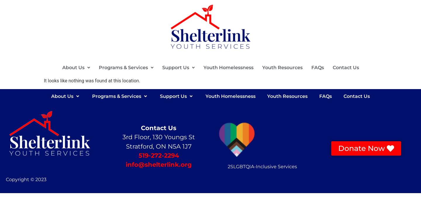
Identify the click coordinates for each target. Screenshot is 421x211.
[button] (76, 67)
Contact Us (346, 67)
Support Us (178, 67)
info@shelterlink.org (159, 164)
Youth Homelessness (228, 67)
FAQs (317, 67)
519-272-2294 (159, 155)
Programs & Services (126, 67)
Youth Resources (282, 67)
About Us (76, 67)
